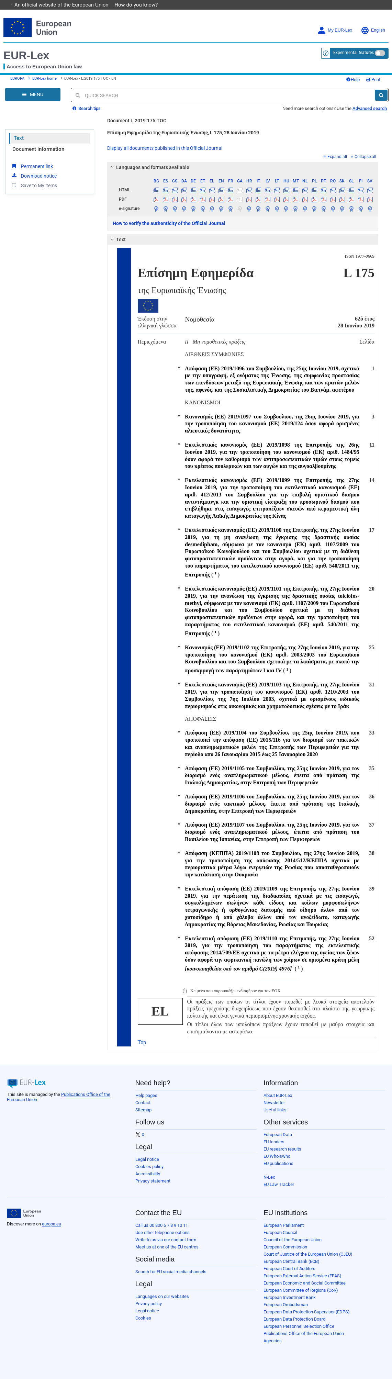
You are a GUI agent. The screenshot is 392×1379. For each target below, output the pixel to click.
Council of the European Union (293, 1239)
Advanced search (369, 108)
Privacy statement (152, 1181)
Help (353, 79)
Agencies (273, 1340)
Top (142, 1042)
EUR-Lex (26, 55)
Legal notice (147, 1159)
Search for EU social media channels (170, 1271)
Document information (38, 149)
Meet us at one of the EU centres (167, 1246)
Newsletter (274, 1102)
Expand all (335, 156)
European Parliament (284, 1225)
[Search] (381, 95)
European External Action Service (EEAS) (302, 1275)
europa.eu (51, 1223)
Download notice (34, 175)
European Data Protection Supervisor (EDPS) (307, 1311)
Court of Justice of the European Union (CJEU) (308, 1254)
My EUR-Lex (334, 30)
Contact (142, 1102)
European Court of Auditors (289, 1268)
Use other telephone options (162, 1232)
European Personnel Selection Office (299, 1326)
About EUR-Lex (278, 1095)
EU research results (282, 1149)
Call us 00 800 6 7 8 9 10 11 (161, 1225)
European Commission (285, 1246)
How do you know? (140, 5)
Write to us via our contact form (165, 1239)
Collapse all (363, 156)
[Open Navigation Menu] (32, 94)
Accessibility (147, 1173)
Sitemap (143, 1109)
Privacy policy (148, 1303)
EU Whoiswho (277, 1156)
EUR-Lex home (44, 78)
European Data (278, 1134)
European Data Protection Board (294, 1319)
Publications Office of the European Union (304, 1333)
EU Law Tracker (279, 1184)
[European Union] (24, 1213)
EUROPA (17, 78)
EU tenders (274, 1141)
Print (373, 79)
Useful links (275, 1109)
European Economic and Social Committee (305, 1283)
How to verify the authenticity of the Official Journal (169, 223)
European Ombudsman (286, 1304)
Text (19, 138)
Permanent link (32, 165)
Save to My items (34, 185)
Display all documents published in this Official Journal (164, 148)
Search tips (86, 108)
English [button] (373, 30)
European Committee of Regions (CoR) (301, 1290)
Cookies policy (149, 1166)
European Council (280, 1232)
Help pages (146, 1095)
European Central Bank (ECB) (292, 1261)
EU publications (278, 1163)
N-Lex (269, 1177)
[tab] (243, 167)
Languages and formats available (148, 167)
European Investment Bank (290, 1297)
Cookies (143, 1318)
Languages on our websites (162, 1296)
